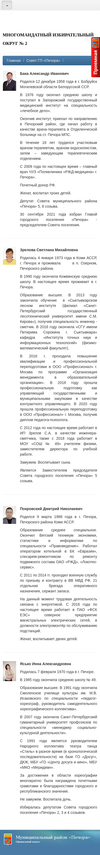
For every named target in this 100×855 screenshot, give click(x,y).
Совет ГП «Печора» (43, 60)
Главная (14, 60)
